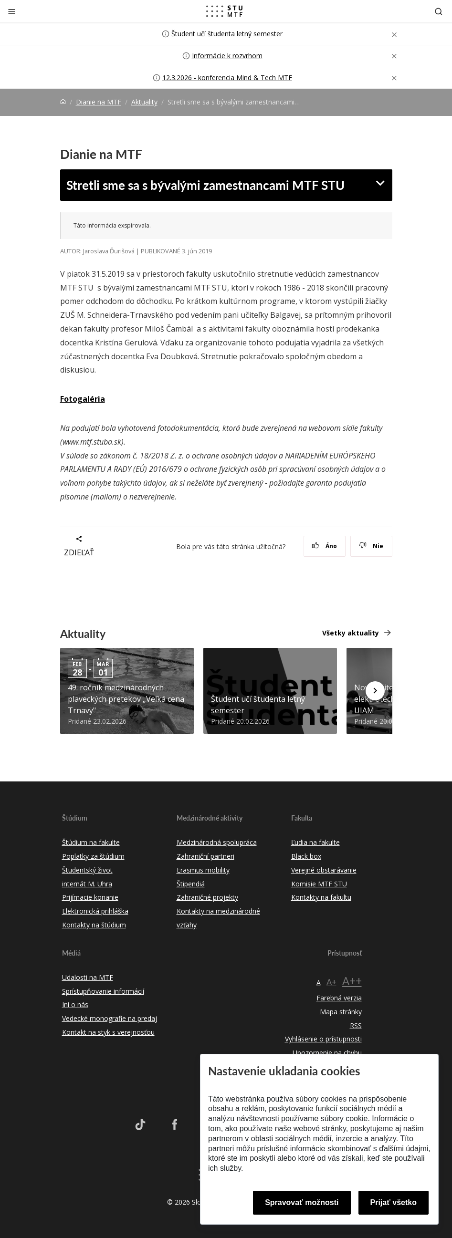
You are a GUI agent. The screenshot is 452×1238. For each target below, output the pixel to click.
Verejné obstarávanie (324, 869)
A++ (352, 980)
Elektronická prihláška (95, 910)
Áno (324, 546)
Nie (371, 546)
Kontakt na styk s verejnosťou (108, 1032)
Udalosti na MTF (87, 977)
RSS (356, 1025)
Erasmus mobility (203, 869)
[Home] (63, 101)
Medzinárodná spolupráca (217, 842)
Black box (306, 856)
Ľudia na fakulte (315, 842)
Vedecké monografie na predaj (109, 1018)
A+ (331, 982)
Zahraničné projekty (207, 897)
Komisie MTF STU (319, 883)
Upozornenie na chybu (327, 1052)
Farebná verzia (339, 997)
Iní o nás (75, 1004)
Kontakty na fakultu (321, 897)
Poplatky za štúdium (93, 856)
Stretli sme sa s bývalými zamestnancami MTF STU (205, 185)
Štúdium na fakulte (91, 842)
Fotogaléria (82, 399)
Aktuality (144, 101)
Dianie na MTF (98, 101)
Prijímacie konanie (90, 897)
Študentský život (87, 869)
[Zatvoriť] (11, 11)
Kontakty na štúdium (94, 924)
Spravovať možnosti (301, 1202)
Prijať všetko (393, 1202)
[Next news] (375, 690)
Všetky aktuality (350, 632)
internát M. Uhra (87, 883)
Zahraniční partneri (205, 856)
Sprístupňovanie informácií (103, 991)
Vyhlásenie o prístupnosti (323, 1038)
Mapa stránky (341, 1011)
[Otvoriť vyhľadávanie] (438, 11)
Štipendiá (191, 883)
